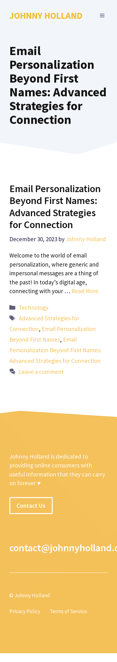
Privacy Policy (24, 611)
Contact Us (31, 505)
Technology (33, 307)
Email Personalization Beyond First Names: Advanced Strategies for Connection (55, 206)
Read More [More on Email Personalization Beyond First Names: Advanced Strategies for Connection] (84, 291)
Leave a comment (41, 371)
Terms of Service (68, 611)
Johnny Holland (45, 15)
